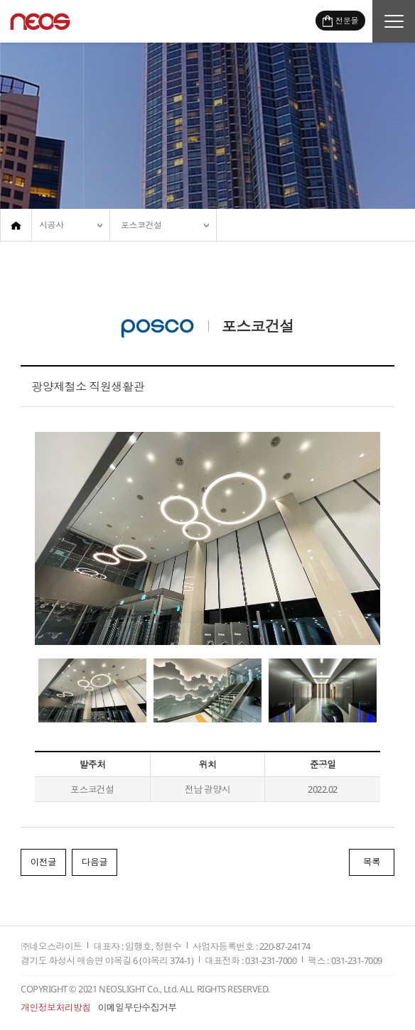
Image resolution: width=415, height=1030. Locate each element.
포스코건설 (141, 225)
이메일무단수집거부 (137, 1008)
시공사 (51, 225)
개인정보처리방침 (56, 1008)
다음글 (96, 863)
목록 (371, 863)
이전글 (44, 863)
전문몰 (346, 20)
